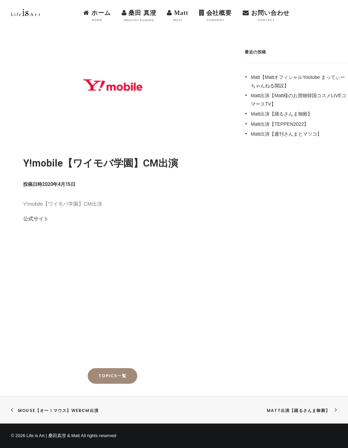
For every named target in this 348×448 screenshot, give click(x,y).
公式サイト (36, 219)
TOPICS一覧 (112, 376)
